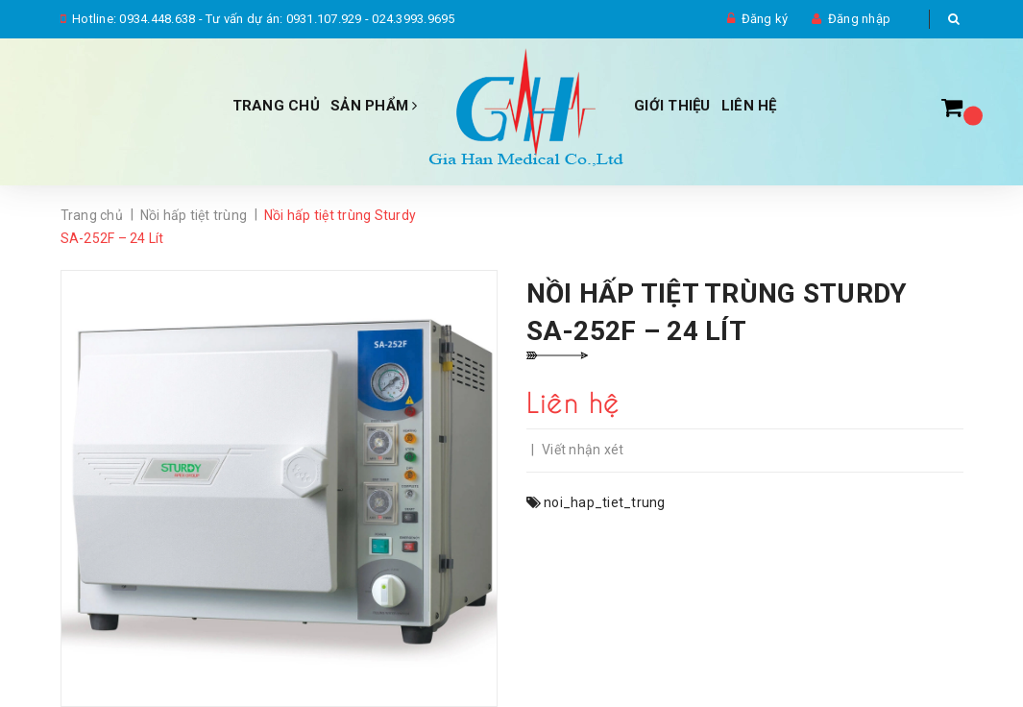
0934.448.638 (157, 19)
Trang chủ (276, 105)
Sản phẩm (374, 105)
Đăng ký (765, 19)
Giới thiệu (672, 105)
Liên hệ (749, 105)
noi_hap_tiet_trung (605, 502)
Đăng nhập (859, 19)
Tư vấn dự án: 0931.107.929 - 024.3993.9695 (330, 19)
